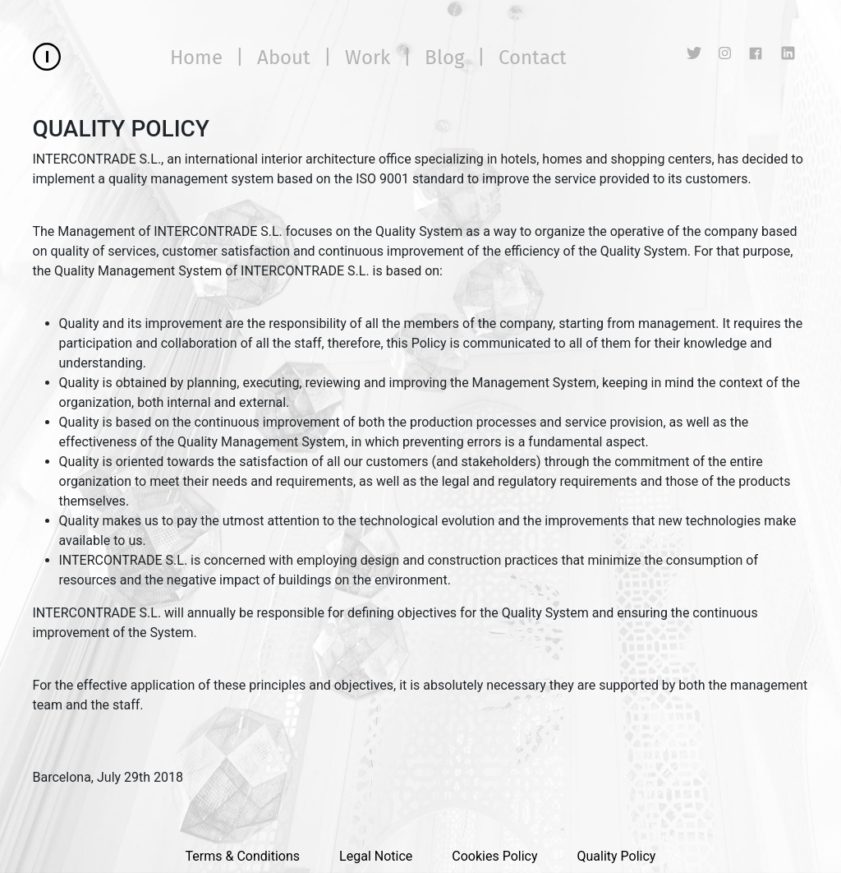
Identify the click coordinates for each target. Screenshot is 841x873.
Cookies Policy (494, 856)
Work (367, 57)
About (283, 57)
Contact (533, 57)
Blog (444, 57)
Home (196, 57)
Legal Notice (375, 856)
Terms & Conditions (243, 856)
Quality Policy (616, 856)
